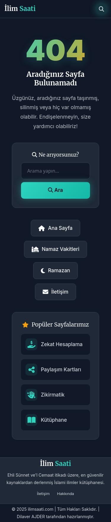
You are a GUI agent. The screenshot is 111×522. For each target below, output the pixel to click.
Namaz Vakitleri (55, 249)
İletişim (55, 292)
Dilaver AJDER (31, 516)
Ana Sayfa (55, 228)
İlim (20, 8)
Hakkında (65, 493)
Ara (55, 190)
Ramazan (55, 270)
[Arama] (101, 9)
